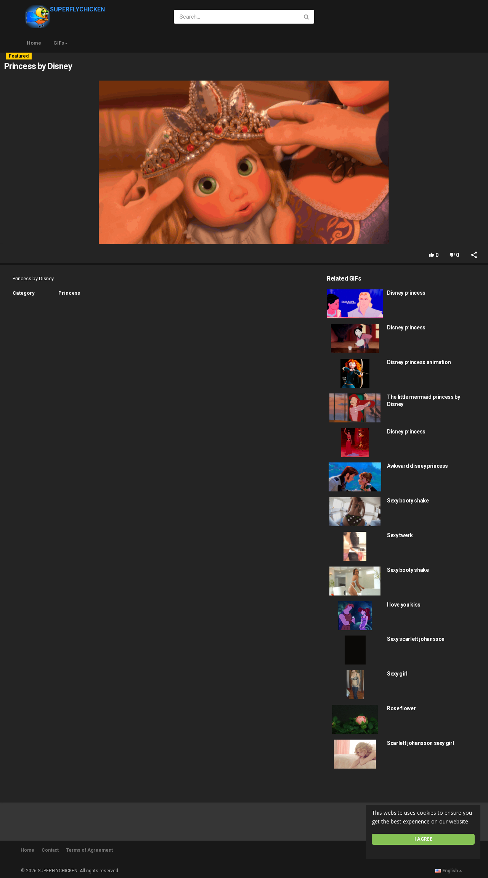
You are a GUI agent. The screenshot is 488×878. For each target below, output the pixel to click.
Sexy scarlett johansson (416, 639)
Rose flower (401, 708)
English (448, 870)
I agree (423, 839)
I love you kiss (404, 605)
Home (34, 43)
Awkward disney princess (417, 466)
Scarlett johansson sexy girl (420, 743)
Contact (50, 850)
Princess (69, 293)
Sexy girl (397, 674)
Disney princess (406, 293)
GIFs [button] (60, 43)
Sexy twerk (400, 535)
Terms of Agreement (89, 850)
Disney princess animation (419, 362)
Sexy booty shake (408, 501)
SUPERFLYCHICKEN (65, 9)
